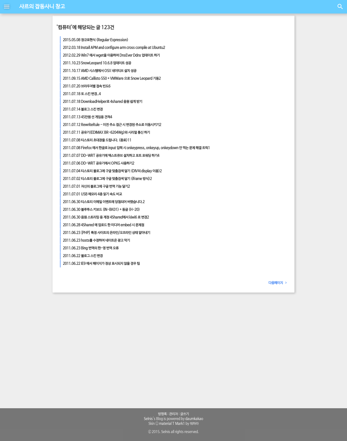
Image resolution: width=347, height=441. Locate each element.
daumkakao (194, 419)
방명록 (162, 414)
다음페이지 (278, 283)
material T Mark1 (172, 424)
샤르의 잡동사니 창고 (42, 7)
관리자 (173, 414)
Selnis (148, 419)
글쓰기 (184, 414)
